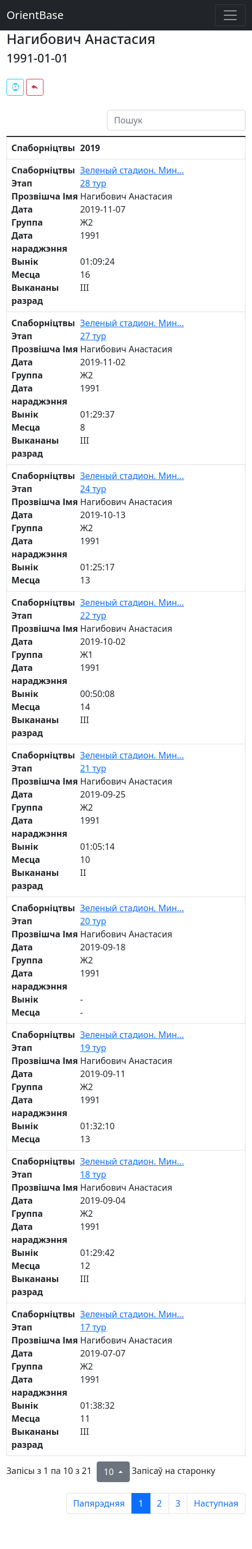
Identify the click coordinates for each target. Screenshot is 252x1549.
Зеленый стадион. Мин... (132, 170)
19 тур (93, 1048)
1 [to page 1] (140, 1503)
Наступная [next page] (216, 1503)
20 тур (93, 921)
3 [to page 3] (177, 1503)
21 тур (93, 768)
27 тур (93, 336)
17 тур (93, 1327)
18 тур (93, 1174)
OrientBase (35, 15)
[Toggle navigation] (230, 15)
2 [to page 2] (159, 1503)
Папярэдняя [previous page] (99, 1503)
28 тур (93, 183)
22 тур (93, 615)
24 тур (93, 489)
